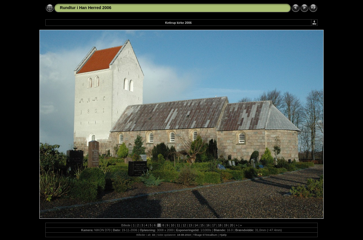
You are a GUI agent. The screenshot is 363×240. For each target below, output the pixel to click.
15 (201, 225)
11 (178, 225)
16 (207, 225)
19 (225, 225)
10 (172, 225)
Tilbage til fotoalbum (205, 234)
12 (184, 225)
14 (196, 225)
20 (231, 225)
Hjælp (223, 234)
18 (219, 225)
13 (190, 225)
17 (213, 225)
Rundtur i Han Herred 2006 (85, 7)
